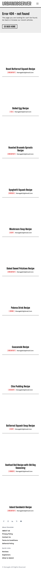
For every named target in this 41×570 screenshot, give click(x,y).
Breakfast (11, 72)
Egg (11, 112)
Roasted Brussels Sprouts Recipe (20, 149)
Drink (12, 311)
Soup (11, 233)
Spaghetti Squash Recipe (20, 189)
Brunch (11, 193)
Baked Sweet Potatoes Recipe (20, 268)
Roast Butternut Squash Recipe (20, 68)
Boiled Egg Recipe (20, 108)
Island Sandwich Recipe (20, 507)
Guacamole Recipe (20, 346)
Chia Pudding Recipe (20, 386)
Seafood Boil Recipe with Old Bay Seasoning (20, 466)
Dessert (11, 390)
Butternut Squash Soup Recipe (20, 425)
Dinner (11, 471)
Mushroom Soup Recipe (20, 229)
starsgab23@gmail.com (25, 72)
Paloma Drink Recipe (20, 307)
